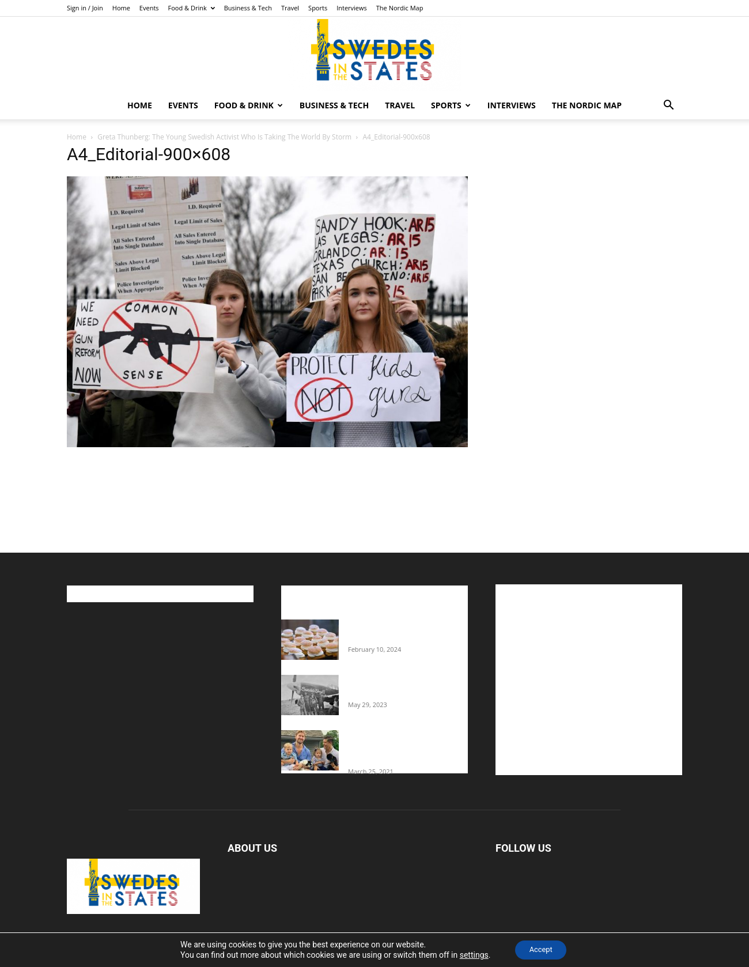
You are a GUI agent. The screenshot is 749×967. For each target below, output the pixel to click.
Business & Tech (248, 7)
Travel (290, 7)
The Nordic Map (399, 7)
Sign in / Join (85, 7)
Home (121, 7)
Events (149, 7)
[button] (668, 106)
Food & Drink (191, 7)
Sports (317, 7)
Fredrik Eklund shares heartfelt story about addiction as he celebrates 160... (403, 747)
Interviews (351, 7)
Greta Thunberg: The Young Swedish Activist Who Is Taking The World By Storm (224, 137)
